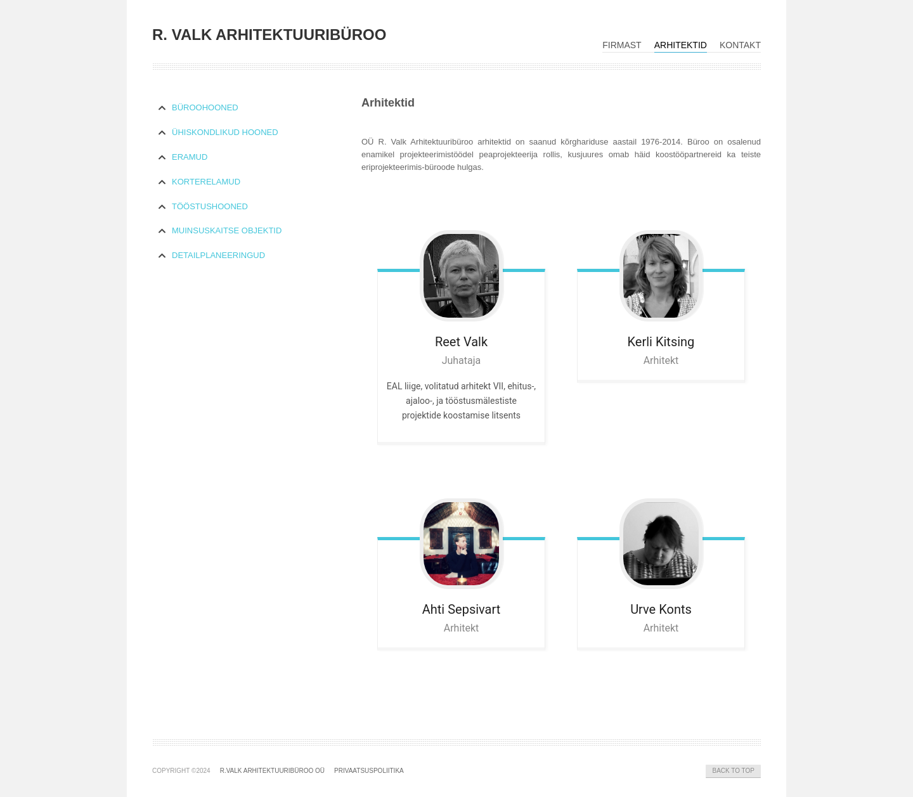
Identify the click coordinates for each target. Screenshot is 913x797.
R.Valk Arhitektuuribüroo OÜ (272, 770)
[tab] (247, 108)
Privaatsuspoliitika (369, 770)
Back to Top (733, 770)
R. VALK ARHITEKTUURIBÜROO (269, 34)
